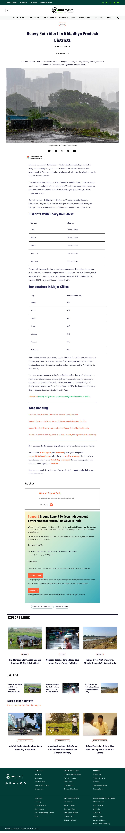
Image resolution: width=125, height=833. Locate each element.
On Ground (34, 18)
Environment (68, 804)
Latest (62, 24)
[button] (25, 17)
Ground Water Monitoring (101, 826)
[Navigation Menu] (7, 10)
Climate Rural (68, 818)
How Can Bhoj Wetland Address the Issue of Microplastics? (53, 415)
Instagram (46, 453)
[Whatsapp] (102, 2)
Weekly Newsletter (99, 780)
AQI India (96, 811)
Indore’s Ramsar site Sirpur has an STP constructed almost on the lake (58, 422)
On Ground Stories (70, 811)
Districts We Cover (70, 822)
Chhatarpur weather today (44, 607)
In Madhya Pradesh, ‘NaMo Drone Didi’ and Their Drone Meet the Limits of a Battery (62, 751)
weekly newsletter (73, 457)
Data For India (98, 807)
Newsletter (34, 3)
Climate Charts (98, 818)
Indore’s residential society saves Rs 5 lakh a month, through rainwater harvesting (62, 435)
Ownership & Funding (42, 787)
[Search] (118, 18)
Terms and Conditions (71, 791)
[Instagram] (110, 2)
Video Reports (85, 18)
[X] (106, 2)
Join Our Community (100, 787)
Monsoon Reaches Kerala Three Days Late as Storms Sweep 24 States (62, 663)
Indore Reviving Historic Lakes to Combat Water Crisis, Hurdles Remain (59, 429)
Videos (37, 818)
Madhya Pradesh (62, 742)
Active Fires (97, 815)
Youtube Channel (12, 3)
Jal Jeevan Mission (99, 822)
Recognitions (39, 791)
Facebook (60, 453)
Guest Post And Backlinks (72, 776)
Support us (33, 397)
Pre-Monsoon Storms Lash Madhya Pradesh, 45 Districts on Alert (25, 663)
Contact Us (38, 780)
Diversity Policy (69, 787)
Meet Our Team (40, 784)
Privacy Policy (68, 784)
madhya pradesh (64, 607)
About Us (38, 776)
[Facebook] (114, 2)
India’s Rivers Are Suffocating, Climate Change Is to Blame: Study (100, 663)
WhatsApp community (61, 460)
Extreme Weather (25, 742)
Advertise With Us (70, 780)
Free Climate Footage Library (44, 815)
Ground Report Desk (62, 53)
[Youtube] (118, 2)
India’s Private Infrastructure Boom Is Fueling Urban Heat (25, 749)
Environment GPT (47, 3)
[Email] (52, 505)
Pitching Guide (98, 791)
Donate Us (24, 3)
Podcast (99, 18)
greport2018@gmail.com (39, 457)
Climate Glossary (40, 807)
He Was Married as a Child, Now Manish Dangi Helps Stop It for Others (99, 751)
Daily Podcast (39, 811)
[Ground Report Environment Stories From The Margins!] (62, 10)
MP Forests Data (98, 804)
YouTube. (55, 464)
